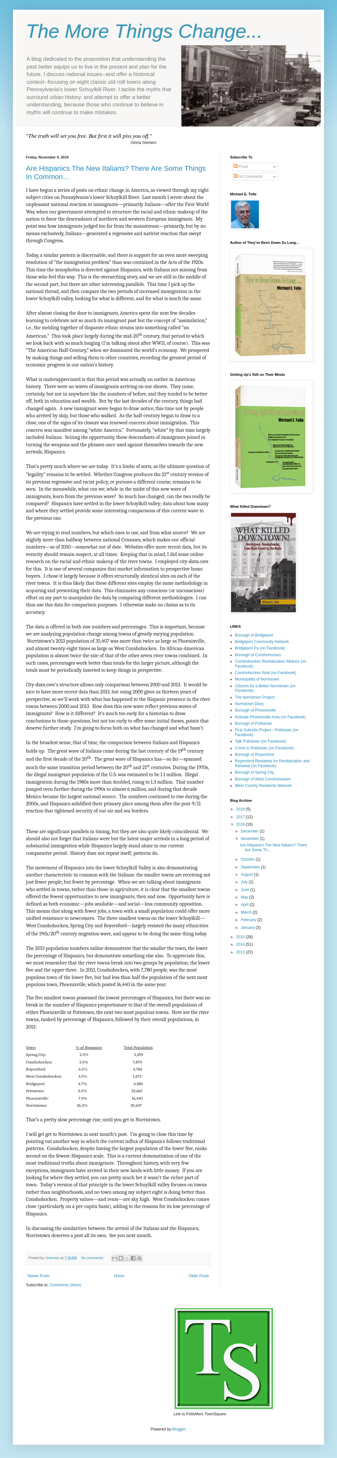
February (249, 920)
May (245, 897)
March (247, 912)
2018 (241, 809)
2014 (241, 944)
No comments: (93, 1258)
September (251, 867)
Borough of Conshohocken (258, 655)
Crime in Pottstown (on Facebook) (264, 748)
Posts (241, 166)
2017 (241, 817)
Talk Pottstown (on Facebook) (260, 741)
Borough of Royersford (254, 754)
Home (119, 1276)
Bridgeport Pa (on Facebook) (260, 648)
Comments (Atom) (65, 1285)
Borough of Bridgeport (254, 635)
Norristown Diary (249, 704)
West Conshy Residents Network (263, 785)
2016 (241, 824)
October (248, 859)
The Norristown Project (254, 697)
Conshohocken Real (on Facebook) (265, 672)
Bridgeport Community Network (262, 641)
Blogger (178, 1429)
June (245, 889)
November (250, 838)
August (247, 874)
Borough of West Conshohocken (263, 779)
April (245, 904)
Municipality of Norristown (257, 679)
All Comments (248, 176)
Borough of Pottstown (253, 723)
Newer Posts (39, 1276)
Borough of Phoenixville (255, 710)
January (248, 927)
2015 (241, 937)
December (250, 831)
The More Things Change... (144, 31)
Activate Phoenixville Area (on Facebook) (270, 717)
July (245, 882)
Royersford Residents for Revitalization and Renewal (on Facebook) (272, 763)
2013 (241, 952)
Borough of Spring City (254, 772)
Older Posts (199, 1276)
